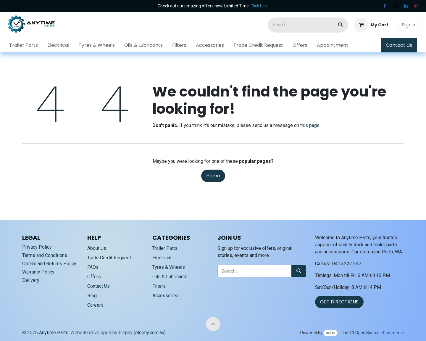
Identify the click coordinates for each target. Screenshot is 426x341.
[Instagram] (416, 6)
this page (310, 125)
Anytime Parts (53, 332)
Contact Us (399, 45)
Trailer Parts (165, 248)
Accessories (165, 295)
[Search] (340, 25)
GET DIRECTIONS (339, 301)
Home (213, 175)
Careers (95, 305)
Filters (159, 286)
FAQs (93, 267)
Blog (92, 295)
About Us (96, 248)
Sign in (409, 24)
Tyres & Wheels (168, 267)
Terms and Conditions (44, 255)
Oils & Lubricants (170, 276)
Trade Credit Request (109, 257)
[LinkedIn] (406, 6)
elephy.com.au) (150, 332)
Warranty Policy (38, 272)
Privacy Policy (37, 247)
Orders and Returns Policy (49, 263)
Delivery (30, 280)
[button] (213, 324)
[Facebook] (384, 6)
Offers (94, 276)
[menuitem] (23, 45)
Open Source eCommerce (379, 332)
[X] (395, 6)
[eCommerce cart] (371, 25)
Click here (260, 6)
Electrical (161, 257)
